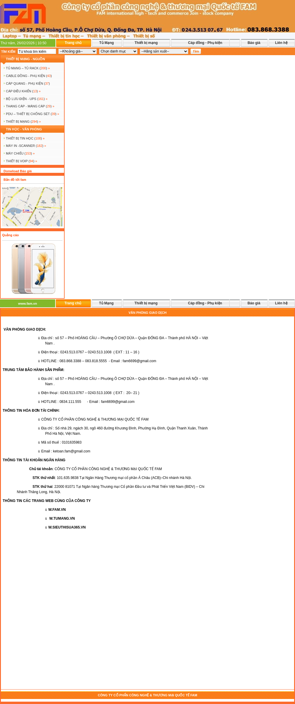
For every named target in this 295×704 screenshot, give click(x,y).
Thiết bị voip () (21, 161)
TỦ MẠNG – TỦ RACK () (28, 68)
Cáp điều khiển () (23, 91)
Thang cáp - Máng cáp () (30, 106)
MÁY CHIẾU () (20, 153)
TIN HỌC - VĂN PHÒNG (24, 129)
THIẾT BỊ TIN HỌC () (25, 138)
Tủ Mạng (106, 43)
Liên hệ (281, 43)
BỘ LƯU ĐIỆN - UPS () (26, 99)
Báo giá (254, 43)
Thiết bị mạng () (23, 121)
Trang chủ (73, 43)
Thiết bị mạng (146, 43)
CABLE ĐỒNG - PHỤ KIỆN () (29, 76)
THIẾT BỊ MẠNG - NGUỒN (25, 59)
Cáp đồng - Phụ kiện (205, 43)
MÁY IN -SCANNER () (26, 145)
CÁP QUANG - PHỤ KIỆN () (28, 83)
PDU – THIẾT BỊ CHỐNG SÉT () (32, 114)
